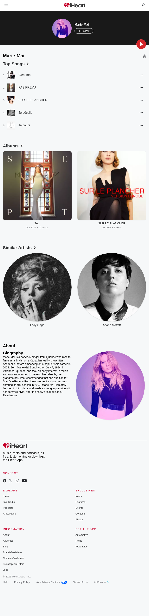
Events (79, 507)
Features (80, 502)
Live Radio (9, 502)
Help (5, 582)
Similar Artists (20, 247)
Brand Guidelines (12, 552)
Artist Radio (9, 513)
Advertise (8, 540)
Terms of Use (80, 582)
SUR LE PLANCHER (32, 100)
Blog (5, 546)
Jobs (5, 569)
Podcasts (8, 507)
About (6, 534)
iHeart (6, 496)
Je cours (24, 125)
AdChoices (101, 582)
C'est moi (24, 75)
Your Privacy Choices (51, 582)
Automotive (81, 534)
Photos (79, 519)
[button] (141, 44)
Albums (13, 146)
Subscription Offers (13, 564)
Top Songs (16, 63)
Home (78, 540)
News (78, 496)
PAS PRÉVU (27, 87)
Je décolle (25, 112)
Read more (10, 395)
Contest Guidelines (13, 558)
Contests (80, 513)
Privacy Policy (22, 582)
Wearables (81, 546)
